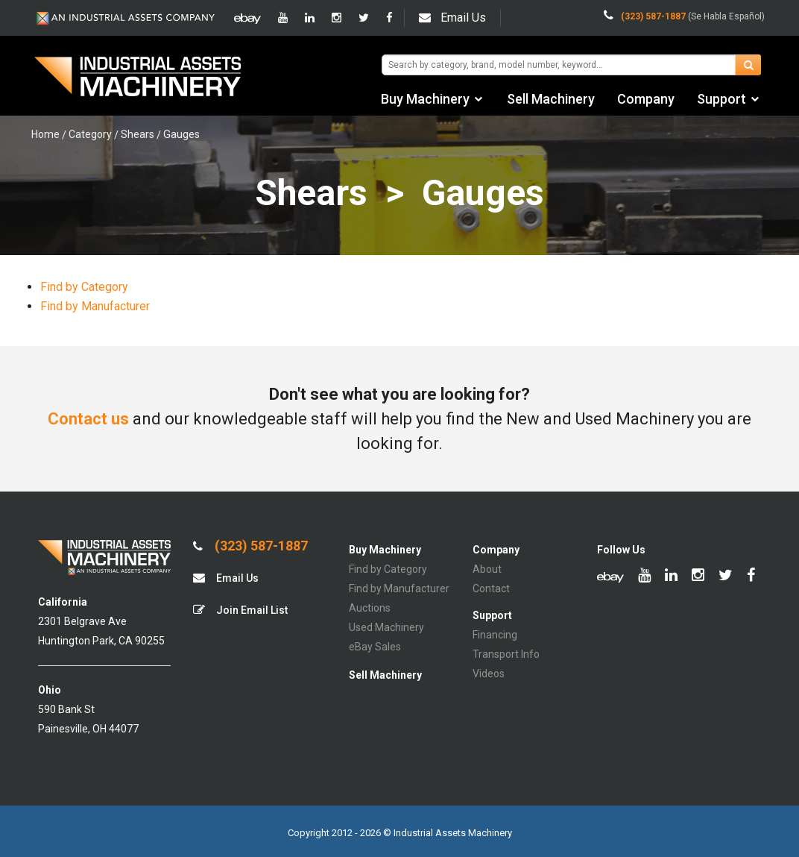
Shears (137, 134)
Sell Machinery (551, 99)
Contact (491, 588)
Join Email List (240, 609)
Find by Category (84, 287)
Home (45, 134)
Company (646, 99)
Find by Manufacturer (95, 306)
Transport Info (506, 654)
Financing (495, 635)
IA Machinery (137, 78)
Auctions (370, 608)
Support (721, 99)
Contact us (88, 418)
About (487, 569)
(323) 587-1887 (250, 546)
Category (90, 134)
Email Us (452, 17)
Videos (489, 673)
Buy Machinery (425, 99)
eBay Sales (375, 647)
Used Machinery (386, 627)
